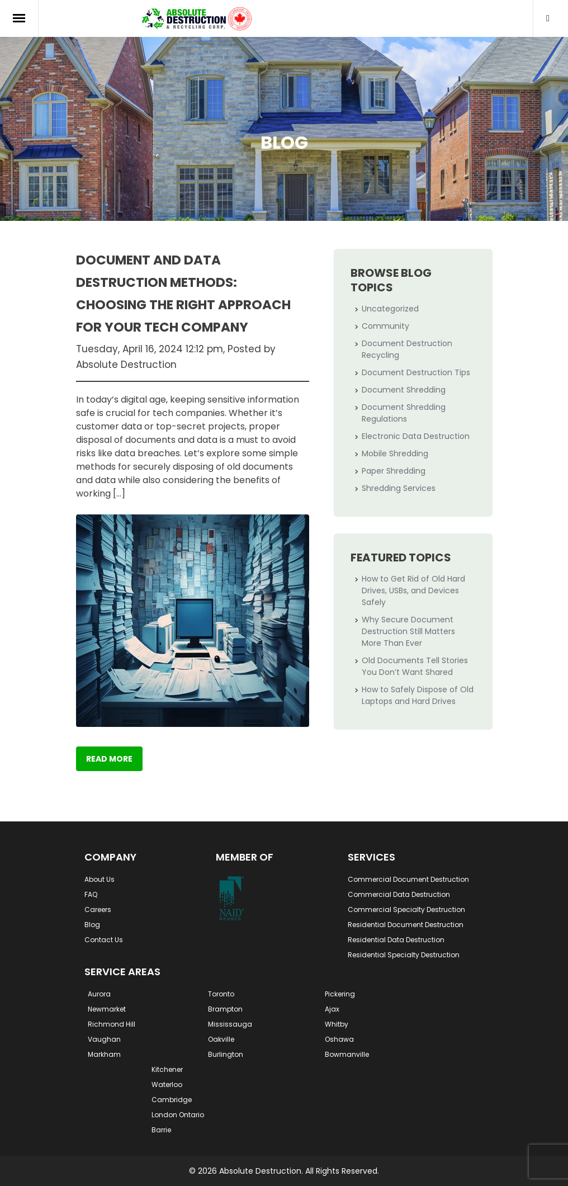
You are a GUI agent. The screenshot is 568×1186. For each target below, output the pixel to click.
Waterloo (167, 1084)
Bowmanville (347, 1054)
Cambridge (172, 1099)
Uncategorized (390, 308)
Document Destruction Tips (416, 372)
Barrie (161, 1130)
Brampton (225, 1009)
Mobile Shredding (395, 453)
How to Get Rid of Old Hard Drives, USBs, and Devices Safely (413, 590)
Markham (104, 1054)
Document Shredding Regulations (404, 412)
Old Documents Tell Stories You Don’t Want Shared (415, 666)
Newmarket (107, 1009)
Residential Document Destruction (405, 924)
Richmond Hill (111, 1024)
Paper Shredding (393, 470)
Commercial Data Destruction (399, 894)
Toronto (221, 994)
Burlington (225, 1054)
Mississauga (230, 1024)
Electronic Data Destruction (416, 436)
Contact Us (103, 939)
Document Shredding (404, 389)
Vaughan (104, 1039)
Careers (97, 909)
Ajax (332, 1009)
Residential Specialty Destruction (404, 955)
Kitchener (167, 1069)
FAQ (90, 894)
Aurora (99, 994)
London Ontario (178, 1114)
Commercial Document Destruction (408, 879)
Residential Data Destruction (396, 939)
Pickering (340, 994)
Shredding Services (399, 488)
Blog (92, 924)
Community (385, 326)
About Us (99, 879)
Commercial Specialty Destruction (406, 909)
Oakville (221, 1039)
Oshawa (339, 1039)
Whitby (336, 1024)
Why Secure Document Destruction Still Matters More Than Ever (408, 631)
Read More (109, 758)
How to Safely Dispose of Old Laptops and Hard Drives (418, 695)
